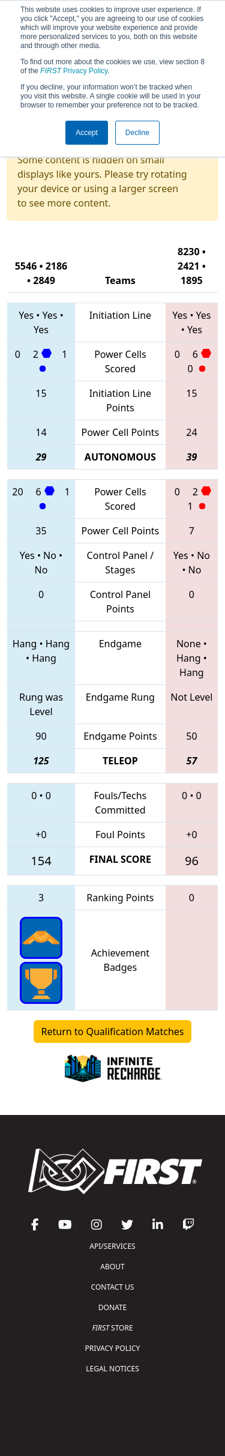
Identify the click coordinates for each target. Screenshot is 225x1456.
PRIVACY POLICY (112, 1348)
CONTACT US (112, 1287)
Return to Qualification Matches (112, 1031)
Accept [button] (87, 132)
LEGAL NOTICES (112, 1369)
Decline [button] (137, 132)
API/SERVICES (112, 1246)
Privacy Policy (73, 71)
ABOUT (112, 1266)
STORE (112, 1328)
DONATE (112, 1307)
